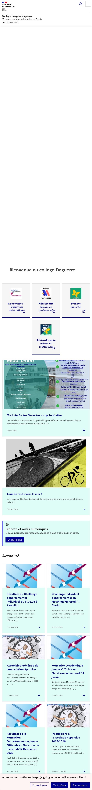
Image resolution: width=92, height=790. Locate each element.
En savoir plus (39, 785)
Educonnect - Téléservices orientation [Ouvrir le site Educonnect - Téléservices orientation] (16, 307)
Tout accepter (80, 785)
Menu (88, 4)
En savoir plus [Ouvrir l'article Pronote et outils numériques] (15, 539)
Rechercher (80, 4)
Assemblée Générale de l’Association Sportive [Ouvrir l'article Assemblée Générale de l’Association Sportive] (22, 667)
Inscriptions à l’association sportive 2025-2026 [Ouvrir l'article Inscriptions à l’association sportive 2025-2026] (66, 737)
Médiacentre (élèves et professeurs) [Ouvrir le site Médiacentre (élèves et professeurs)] (45, 307)
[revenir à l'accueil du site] (46, 16)
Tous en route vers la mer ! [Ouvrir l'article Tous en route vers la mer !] (24, 494)
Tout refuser (59, 785)
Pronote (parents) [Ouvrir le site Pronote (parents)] (75, 305)
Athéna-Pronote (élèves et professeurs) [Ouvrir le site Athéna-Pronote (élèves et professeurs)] (46, 343)
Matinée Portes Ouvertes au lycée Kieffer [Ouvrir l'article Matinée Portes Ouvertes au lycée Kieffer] (34, 415)
